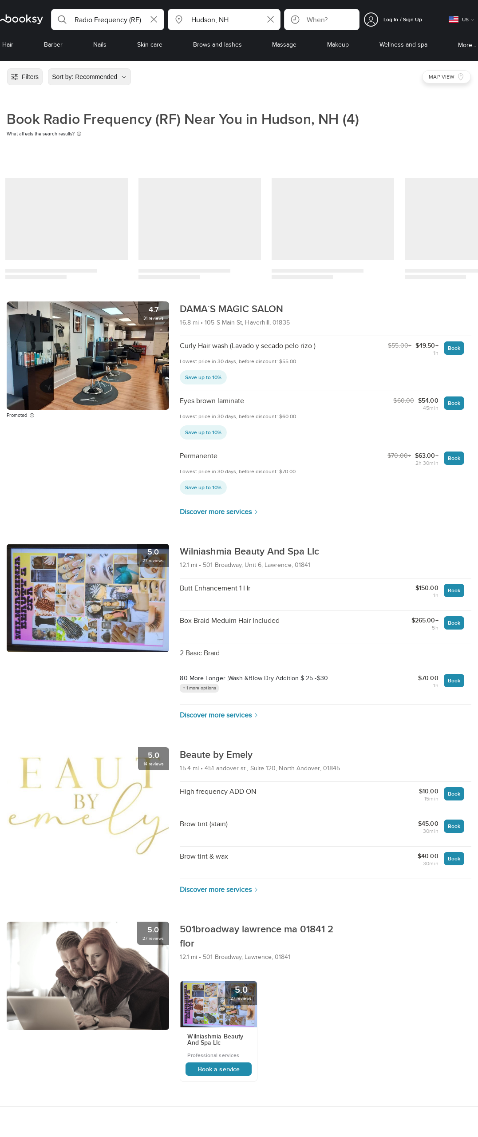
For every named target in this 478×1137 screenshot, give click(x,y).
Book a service (219, 1069)
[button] (107, 19)
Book (454, 348)
